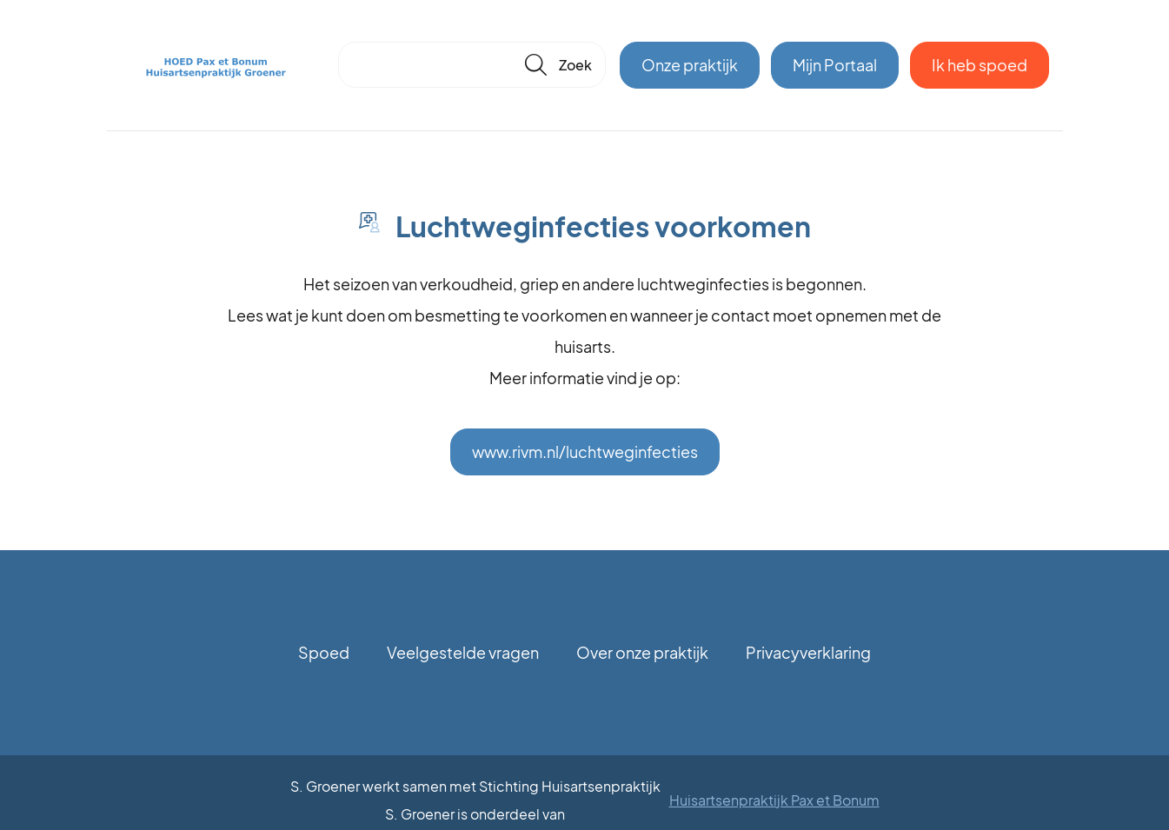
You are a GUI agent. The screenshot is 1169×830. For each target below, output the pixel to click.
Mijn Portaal (835, 65)
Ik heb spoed (979, 65)
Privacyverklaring (808, 652)
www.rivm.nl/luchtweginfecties (585, 451)
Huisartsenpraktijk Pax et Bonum (774, 800)
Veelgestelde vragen (463, 652)
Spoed (323, 652)
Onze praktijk (689, 65)
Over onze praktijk (642, 652)
